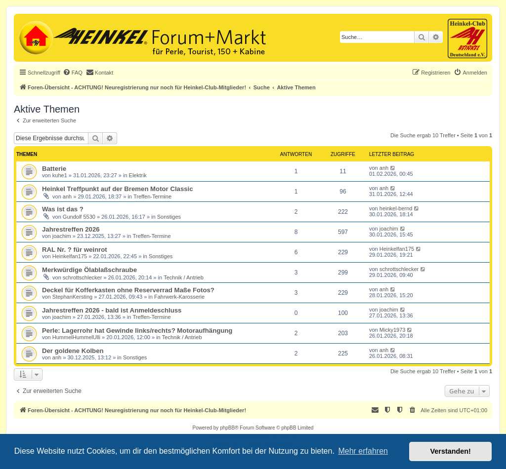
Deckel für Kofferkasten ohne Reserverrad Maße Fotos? (128, 290)
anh (384, 168)
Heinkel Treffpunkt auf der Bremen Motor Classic (117, 189)
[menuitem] (73, 72)
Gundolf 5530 (79, 217)
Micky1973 (393, 330)
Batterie (54, 168)
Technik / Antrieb (184, 277)
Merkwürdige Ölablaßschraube (89, 270)
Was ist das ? (63, 209)
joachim (61, 236)
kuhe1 (59, 175)
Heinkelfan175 (69, 256)
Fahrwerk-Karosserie (179, 297)
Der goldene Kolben (73, 350)
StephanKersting (72, 297)
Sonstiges (169, 217)
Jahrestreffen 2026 (71, 229)
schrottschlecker (82, 277)
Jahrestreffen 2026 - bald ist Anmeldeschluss (111, 310)
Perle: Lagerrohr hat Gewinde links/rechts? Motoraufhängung (137, 330)
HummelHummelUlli (76, 337)
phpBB (227, 427)
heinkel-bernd (396, 208)
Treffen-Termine (152, 196)
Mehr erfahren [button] (363, 451)
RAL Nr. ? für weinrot (74, 249)
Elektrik (138, 175)
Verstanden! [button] (450, 451)
